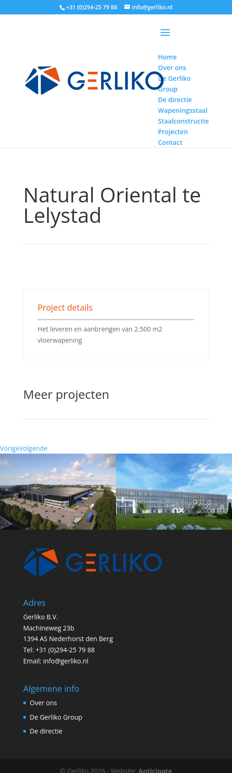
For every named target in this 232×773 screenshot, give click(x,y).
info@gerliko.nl (66, 650)
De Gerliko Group (56, 706)
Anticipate (155, 760)
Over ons (43, 692)
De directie (46, 720)
